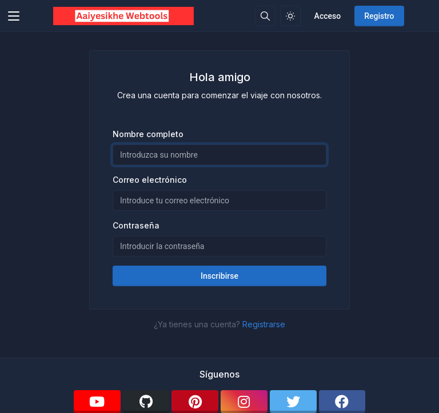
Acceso (327, 16)
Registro (379, 16)
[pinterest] (194, 401)
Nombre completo (148, 134)
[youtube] (97, 401)
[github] (146, 401)
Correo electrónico (150, 180)
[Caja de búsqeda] (265, 16)
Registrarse (263, 324)
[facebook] (342, 401)
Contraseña (136, 225)
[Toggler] (14, 16)
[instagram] (244, 401)
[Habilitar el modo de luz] (290, 16)
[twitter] (293, 401)
